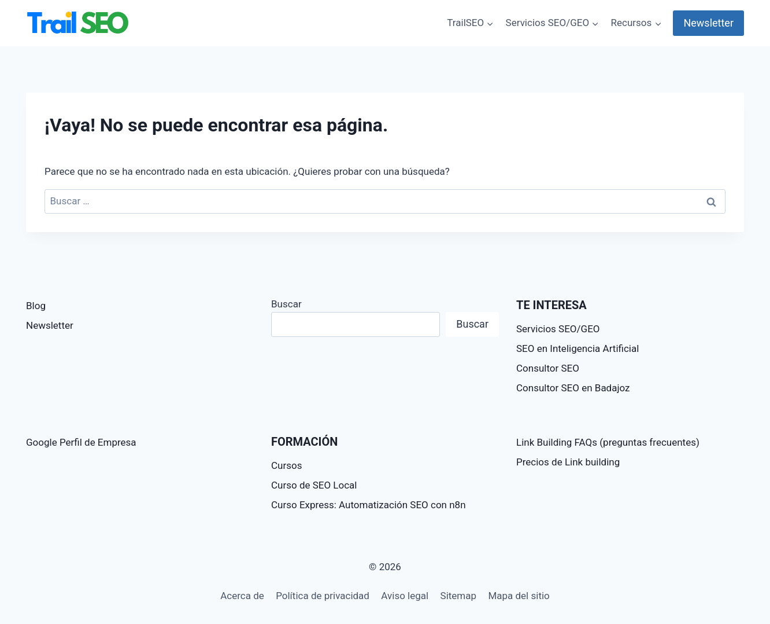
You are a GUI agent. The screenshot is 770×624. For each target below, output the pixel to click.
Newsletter (708, 23)
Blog (36, 305)
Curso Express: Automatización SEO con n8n (368, 505)
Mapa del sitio (518, 595)
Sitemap (458, 595)
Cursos (286, 465)
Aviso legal (404, 595)
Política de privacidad (322, 595)
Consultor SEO (547, 368)
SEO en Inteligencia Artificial (577, 348)
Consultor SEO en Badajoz (573, 388)
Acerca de (242, 595)
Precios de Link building (568, 462)
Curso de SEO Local (314, 485)
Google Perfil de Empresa (81, 442)
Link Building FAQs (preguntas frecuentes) (607, 442)
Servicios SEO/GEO (558, 329)
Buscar (286, 304)
